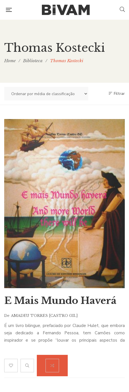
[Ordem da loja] (46, 93)
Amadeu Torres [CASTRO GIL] (44, 315)
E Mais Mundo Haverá (60, 300)
